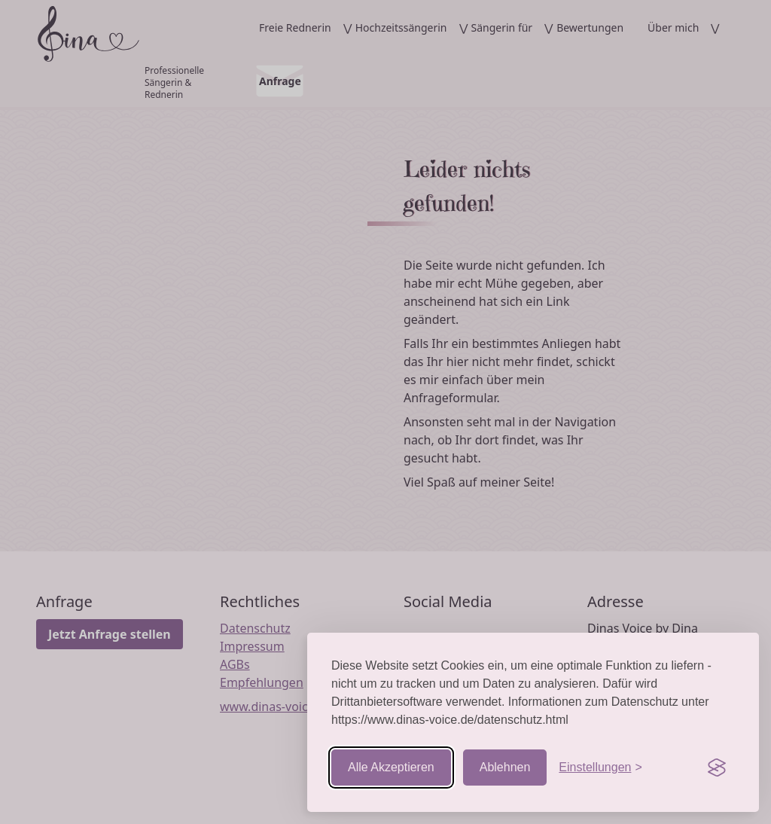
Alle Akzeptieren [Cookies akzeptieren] (391, 767)
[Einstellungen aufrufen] (600, 767)
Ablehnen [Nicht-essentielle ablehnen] (505, 767)
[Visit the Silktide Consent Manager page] (717, 767)
